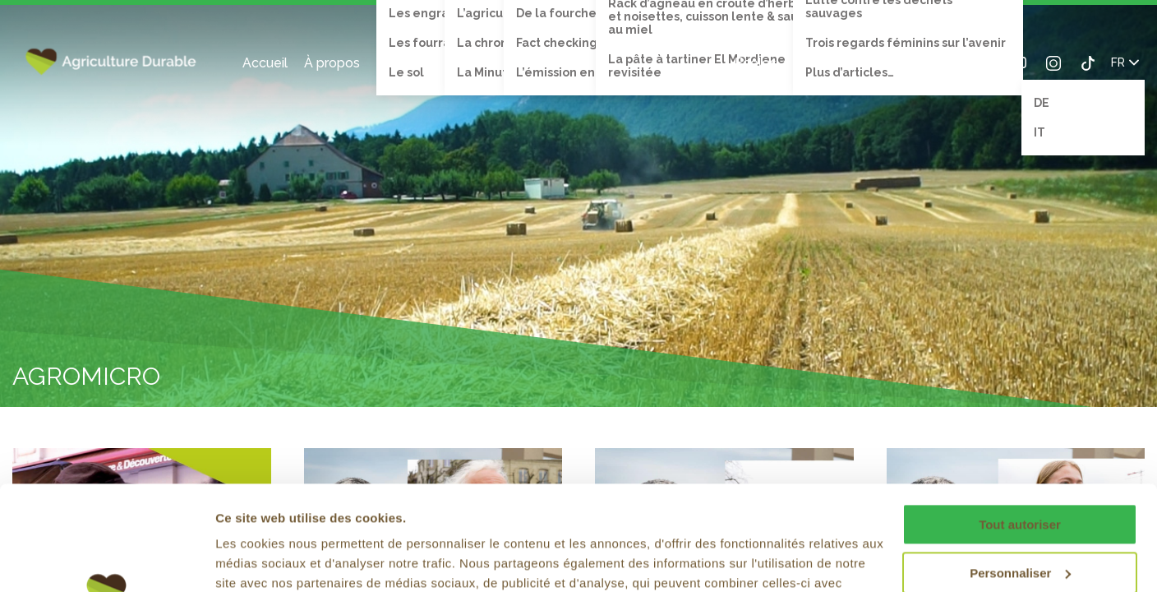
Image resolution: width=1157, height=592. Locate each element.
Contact (862, 63)
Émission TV (541, 63)
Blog (807, 63)
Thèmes (402, 63)
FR (1125, 62)
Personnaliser (1020, 464)
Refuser (1020, 513)
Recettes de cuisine (657, 63)
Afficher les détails (270, 560)
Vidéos (466, 63)
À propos (332, 63)
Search (911, 62)
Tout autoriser (1020, 416)
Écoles (756, 63)
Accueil (265, 63)
